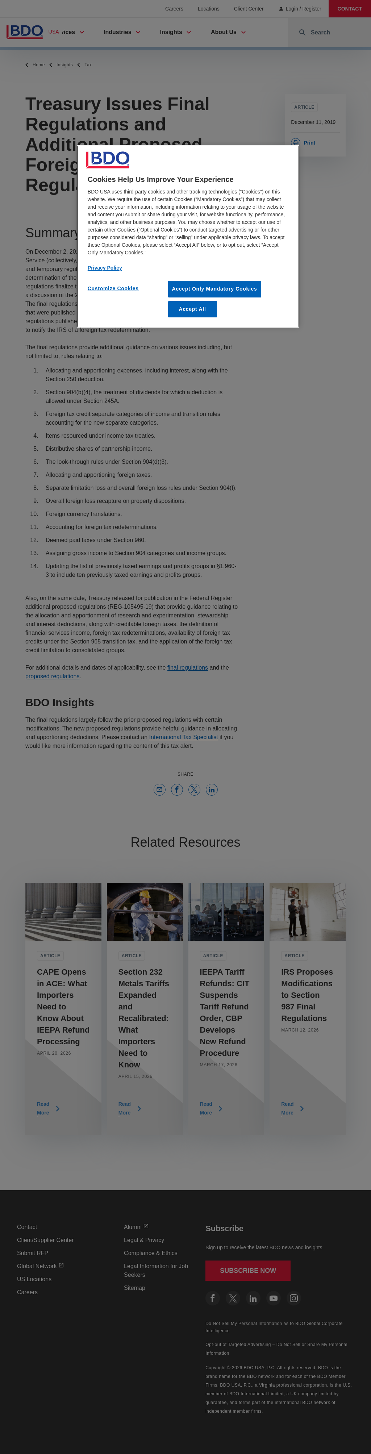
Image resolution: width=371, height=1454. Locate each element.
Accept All (192, 309)
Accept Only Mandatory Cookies (214, 289)
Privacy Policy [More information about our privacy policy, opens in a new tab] (105, 268)
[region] (188, 236)
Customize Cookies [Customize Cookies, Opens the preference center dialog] (113, 288)
